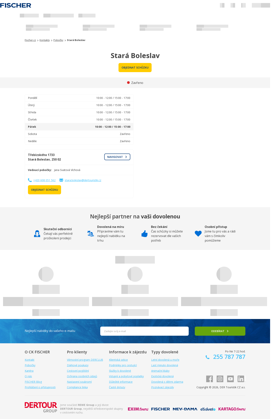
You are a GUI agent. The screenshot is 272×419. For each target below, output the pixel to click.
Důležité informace (121, 382)
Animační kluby (160, 371)
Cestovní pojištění (78, 371)
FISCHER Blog (33, 382)
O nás (28, 376)
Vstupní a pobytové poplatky (126, 376)
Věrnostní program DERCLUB (85, 360)
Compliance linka (77, 387)
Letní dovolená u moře (165, 360)
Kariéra (29, 371)
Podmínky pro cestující (123, 365)
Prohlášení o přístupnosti (40, 387)
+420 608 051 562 (44, 180)
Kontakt (29, 360)
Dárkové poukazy (77, 365)
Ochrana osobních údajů (82, 376)
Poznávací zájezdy (162, 387)
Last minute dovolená (164, 365)
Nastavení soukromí (79, 382)
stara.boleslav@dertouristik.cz (83, 180)
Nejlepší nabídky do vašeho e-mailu (50, 331)
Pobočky (30, 365)
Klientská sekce (118, 360)
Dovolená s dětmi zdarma (167, 382)
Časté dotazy (117, 387)
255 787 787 (228, 357)
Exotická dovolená (162, 376)
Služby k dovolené (120, 371)
